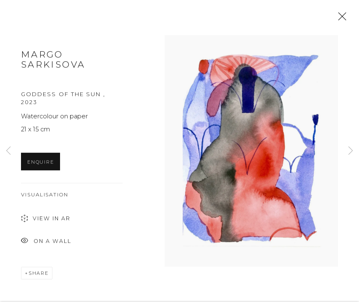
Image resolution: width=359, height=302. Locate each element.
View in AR (46, 222)
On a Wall (46, 244)
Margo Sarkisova (53, 62)
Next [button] (350, 151)
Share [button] (39, 276)
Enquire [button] (40, 165)
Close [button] (340, 19)
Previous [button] (8, 151)
